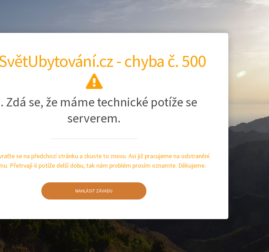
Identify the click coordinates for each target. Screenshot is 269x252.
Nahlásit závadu (76, 186)
